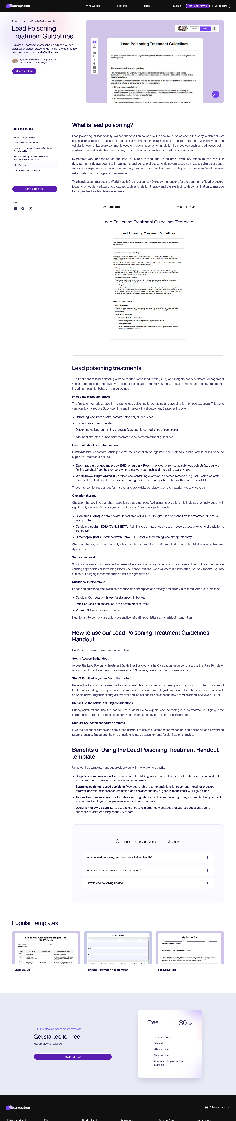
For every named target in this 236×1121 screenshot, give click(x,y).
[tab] (110, 207)
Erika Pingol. (41, 63)
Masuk (177, 6)
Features (124, 6)
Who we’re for (95, 6)
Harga (146, 6)
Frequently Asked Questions (27, 170)
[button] (217, 1107)
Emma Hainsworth (31, 60)
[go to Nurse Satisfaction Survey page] (46, 947)
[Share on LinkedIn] (15, 208)
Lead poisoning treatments (26, 143)
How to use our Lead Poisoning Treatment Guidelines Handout (33, 149)
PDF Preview (20, 165)
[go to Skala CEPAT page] (118, 947)
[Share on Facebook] (22, 208)
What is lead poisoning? (25, 137)
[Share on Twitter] (31, 208)
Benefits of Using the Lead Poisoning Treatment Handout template (31, 158)
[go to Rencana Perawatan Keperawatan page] (190, 947)
